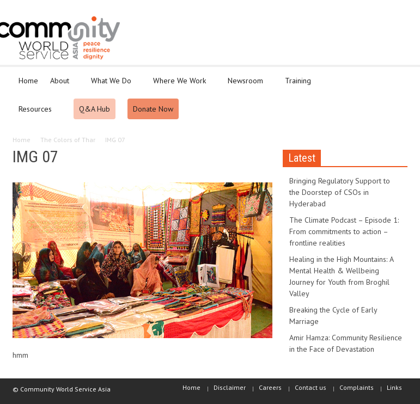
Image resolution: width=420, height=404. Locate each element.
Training (299, 85)
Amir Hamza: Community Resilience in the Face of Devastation (345, 343)
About (61, 85)
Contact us (310, 387)
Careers (270, 387)
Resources (37, 114)
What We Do (113, 85)
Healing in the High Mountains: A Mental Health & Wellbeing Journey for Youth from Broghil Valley (341, 276)
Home (28, 80)
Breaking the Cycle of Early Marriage (333, 315)
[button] (397, 80)
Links (394, 387)
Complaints (356, 387)
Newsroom (247, 85)
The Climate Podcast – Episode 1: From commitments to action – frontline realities (344, 231)
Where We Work (181, 85)
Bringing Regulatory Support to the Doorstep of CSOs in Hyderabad (339, 192)
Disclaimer (230, 387)
